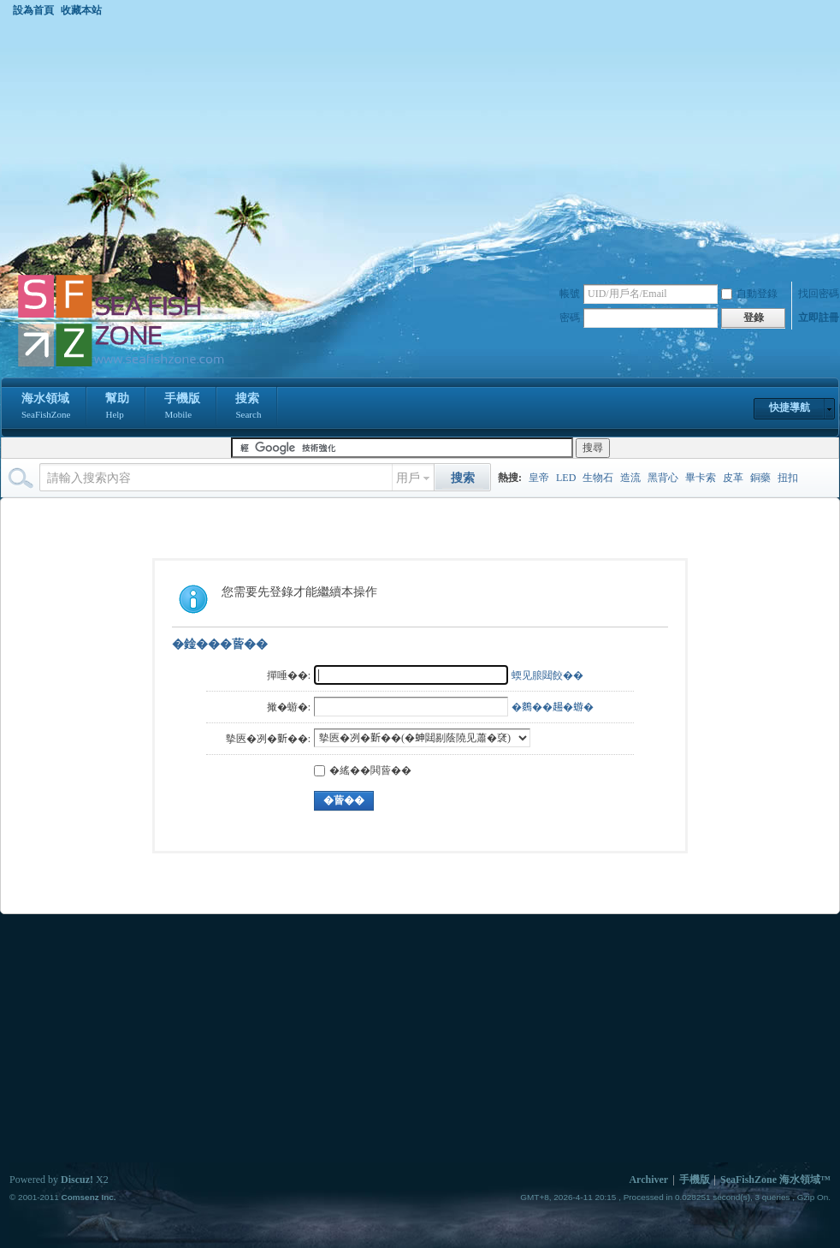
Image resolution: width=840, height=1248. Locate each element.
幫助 (117, 407)
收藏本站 (81, 10)
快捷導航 (789, 407)
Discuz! (77, 1180)
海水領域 (45, 407)
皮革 (733, 478)
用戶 (408, 478)
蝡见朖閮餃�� (547, 675)
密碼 (569, 318)
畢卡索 (700, 478)
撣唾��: (289, 675)
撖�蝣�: (289, 707)
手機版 (182, 407)
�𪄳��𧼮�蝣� (553, 707)
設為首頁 (33, 10)
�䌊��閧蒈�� (362, 770)
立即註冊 (818, 318)
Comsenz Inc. (88, 1197)
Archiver (648, 1180)
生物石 (598, 478)
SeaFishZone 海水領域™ (775, 1180)
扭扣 (788, 478)
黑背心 (663, 478)
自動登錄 (749, 294)
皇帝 (539, 478)
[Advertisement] (420, 144)
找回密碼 (818, 294)
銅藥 (760, 478)
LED (566, 478)
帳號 (569, 294)
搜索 (248, 407)
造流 (630, 478)
